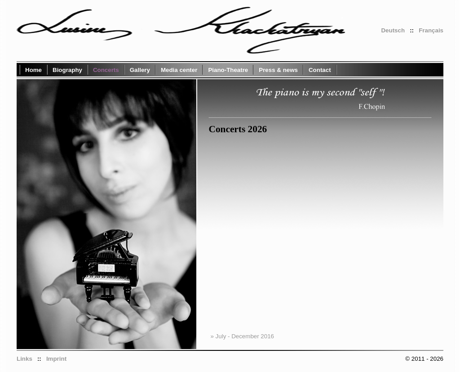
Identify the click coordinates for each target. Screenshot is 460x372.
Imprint (56, 358)
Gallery (140, 70)
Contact (320, 70)
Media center (179, 70)
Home (33, 70)
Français (431, 30)
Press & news (278, 70)
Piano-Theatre (228, 70)
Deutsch (393, 30)
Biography (67, 70)
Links (24, 358)
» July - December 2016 (242, 336)
